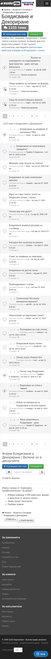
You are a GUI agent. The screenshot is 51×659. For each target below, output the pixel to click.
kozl (35, 360)
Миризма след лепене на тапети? (26, 163)
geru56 (29, 304)
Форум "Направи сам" (11, 566)
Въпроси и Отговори (22, 10)
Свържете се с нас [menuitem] (10, 557)
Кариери (6, 547)
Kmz (28, 200)
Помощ (5, 594)
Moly (28, 166)
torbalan (29, 245)
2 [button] (9, 116)
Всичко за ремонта (29, 75)
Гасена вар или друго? (20, 211)
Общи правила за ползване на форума (28, 83)
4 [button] (17, 116)
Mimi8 (28, 318)
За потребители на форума (14, 599)
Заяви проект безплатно (20, 501)
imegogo (29, 408)
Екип (4, 562)
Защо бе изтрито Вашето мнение (25, 100)
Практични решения (29, 91)
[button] (45, 116)
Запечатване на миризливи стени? (26, 315)
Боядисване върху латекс (29, 343)
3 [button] (13, 116)
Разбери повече (16, 504)
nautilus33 (37, 346)
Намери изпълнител (11, 589)
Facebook (44, 643)
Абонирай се (35, 34)
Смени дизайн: (7, 650)
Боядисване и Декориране (15, 12)
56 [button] (32, 116)
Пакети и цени (8, 621)
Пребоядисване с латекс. (22, 284)
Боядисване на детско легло (23, 270)
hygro (28, 103)
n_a (27, 214)
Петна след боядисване (32, 371)
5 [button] (22, 116)
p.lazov (29, 70)
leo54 (28, 135)
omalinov (29, 391)
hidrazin (40, 332)
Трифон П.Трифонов (34, 152)
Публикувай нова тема (14, 34)
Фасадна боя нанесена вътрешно (26, 242)
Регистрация (7, 612)
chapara (29, 183)
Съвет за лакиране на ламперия (25, 256)
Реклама (6, 552)
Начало (5, 10)
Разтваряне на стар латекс (33, 329)
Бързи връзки (26, 520)
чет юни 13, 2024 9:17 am (31, 377)
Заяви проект (8, 580)
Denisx (28, 273)
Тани (28, 86)
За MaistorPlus (8, 543)
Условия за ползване (10, 643)
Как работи (7, 584)
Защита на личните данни (29, 643)
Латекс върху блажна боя (29, 357)
